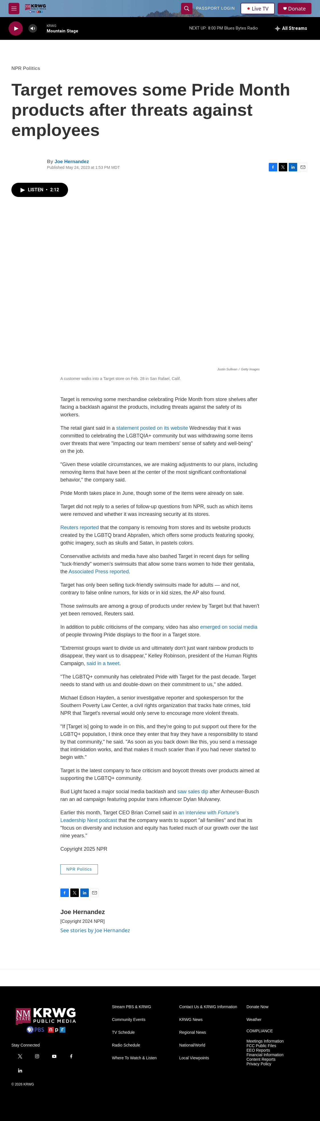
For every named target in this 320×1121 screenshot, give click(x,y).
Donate (297, 9)
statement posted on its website (152, 428)
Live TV (257, 8)
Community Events (128, 1020)
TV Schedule (123, 1032)
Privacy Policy (259, 1064)
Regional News (192, 1032)
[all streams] (291, 28)
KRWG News (190, 1020)
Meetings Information (265, 1041)
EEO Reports (258, 1050)
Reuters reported (79, 527)
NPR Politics (25, 68)
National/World (192, 1045)
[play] (15, 28)
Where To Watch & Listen (134, 1058)
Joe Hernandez (71, 161)
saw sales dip (192, 791)
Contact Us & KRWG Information (208, 1007)
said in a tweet (103, 663)
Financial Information (265, 1055)
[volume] (33, 28)
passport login (215, 8)
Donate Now (257, 1007)
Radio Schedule (126, 1045)
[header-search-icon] (186, 8)
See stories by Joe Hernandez (95, 930)
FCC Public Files (261, 1046)
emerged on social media (228, 627)
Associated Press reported (99, 571)
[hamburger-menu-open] (14, 8)
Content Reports (261, 1059)
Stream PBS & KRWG (131, 1007)
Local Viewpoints (194, 1058)
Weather (254, 1020)
